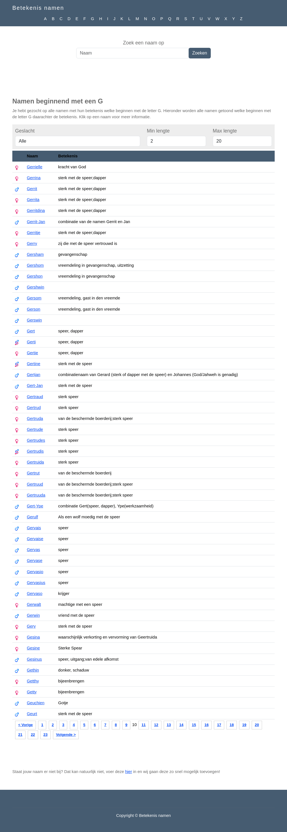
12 (156, 725)
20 (257, 725)
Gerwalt (34, 604)
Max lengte (225, 131)
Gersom (34, 298)
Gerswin (34, 320)
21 (20, 734)
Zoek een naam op (143, 43)
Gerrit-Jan (36, 221)
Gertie (32, 353)
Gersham (35, 254)
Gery (31, 626)
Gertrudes (36, 440)
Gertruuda (36, 495)
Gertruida (35, 462)
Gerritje (33, 232)
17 (219, 725)
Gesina (33, 637)
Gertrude (35, 429)
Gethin (33, 670)
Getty (32, 692)
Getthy (33, 681)
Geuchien (36, 703)
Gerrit (32, 188)
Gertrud (34, 407)
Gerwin (33, 615)
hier (128, 771)
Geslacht (24, 131)
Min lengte (158, 131)
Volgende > (66, 734)
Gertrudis (35, 451)
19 (244, 725)
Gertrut (33, 473)
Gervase (34, 560)
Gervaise (35, 538)
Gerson (33, 309)
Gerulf (32, 517)
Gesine (33, 648)
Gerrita (33, 199)
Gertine (33, 363)
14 (181, 725)
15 (194, 725)
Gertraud (35, 396)
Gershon (35, 276)
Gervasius (36, 582)
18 (232, 725)
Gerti (31, 342)
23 (45, 734)
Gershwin (35, 287)
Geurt (32, 714)
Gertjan (33, 374)
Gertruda (35, 418)
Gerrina (34, 178)
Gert (31, 331)
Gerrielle (34, 167)
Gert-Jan (35, 385)
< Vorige (25, 725)
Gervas (33, 549)
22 (33, 734)
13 (169, 725)
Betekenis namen (38, 8)
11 (144, 725)
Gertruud (35, 484)
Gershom (35, 265)
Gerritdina (36, 210)
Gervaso (34, 593)
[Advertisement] (143, 80)
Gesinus (34, 659)
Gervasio (35, 571)
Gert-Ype (35, 506)
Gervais (34, 528)
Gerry (32, 243)
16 (206, 725)
